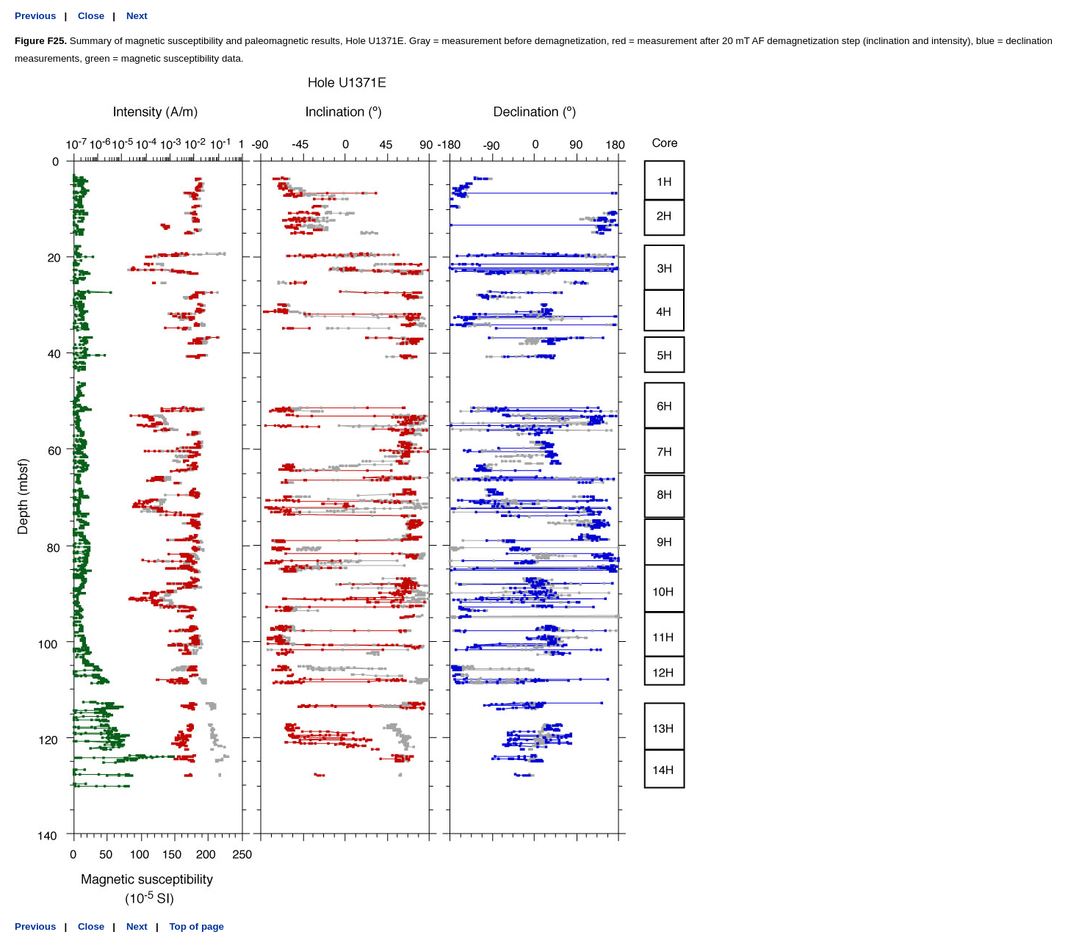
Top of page (196, 926)
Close (91, 15)
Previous (35, 15)
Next (137, 15)
